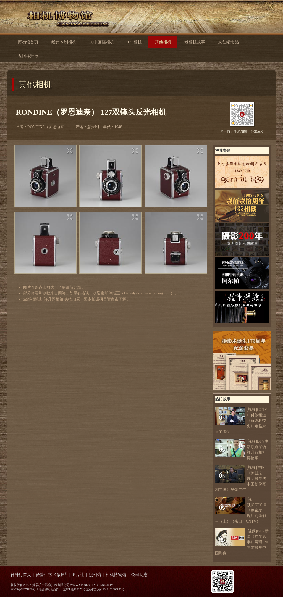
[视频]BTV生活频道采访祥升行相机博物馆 (242, 449)
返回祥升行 (32, 55)
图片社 (78, 574)
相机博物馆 (116, 574)
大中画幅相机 (101, 42)
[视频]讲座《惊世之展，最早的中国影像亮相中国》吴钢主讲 (240, 478)
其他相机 (35, 84)
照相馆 (95, 574)
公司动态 (139, 574)
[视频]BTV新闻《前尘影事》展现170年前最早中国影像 (242, 541)
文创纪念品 (228, 42)
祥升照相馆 (53, 299)
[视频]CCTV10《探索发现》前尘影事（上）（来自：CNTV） (240, 510)
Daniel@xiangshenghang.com (147, 293)
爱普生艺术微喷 (51, 574)
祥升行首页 (21, 574)
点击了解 (118, 299)
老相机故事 (194, 42)
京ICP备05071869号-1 (24, 589)
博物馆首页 (28, 42)
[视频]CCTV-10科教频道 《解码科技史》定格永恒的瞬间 (241, 420)
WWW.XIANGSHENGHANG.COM (91, 585)
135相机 (134, 42)
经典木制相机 (63, 42)
